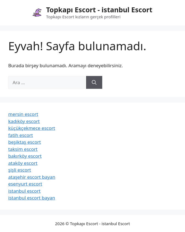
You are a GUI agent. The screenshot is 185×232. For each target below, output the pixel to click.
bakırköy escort (25, 156)
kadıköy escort (24, 121)
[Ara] (94, 82)
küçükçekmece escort (31, 128)
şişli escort (19, 170)
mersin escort (23, 114)
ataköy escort (23, 163)
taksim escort (23, 149)
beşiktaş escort (24, 142)
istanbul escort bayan (31, 198)
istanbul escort (24, 191)
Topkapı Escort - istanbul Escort (99, 9)
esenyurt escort (25, 184)
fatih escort (20, 135)
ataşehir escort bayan (31, 177)
